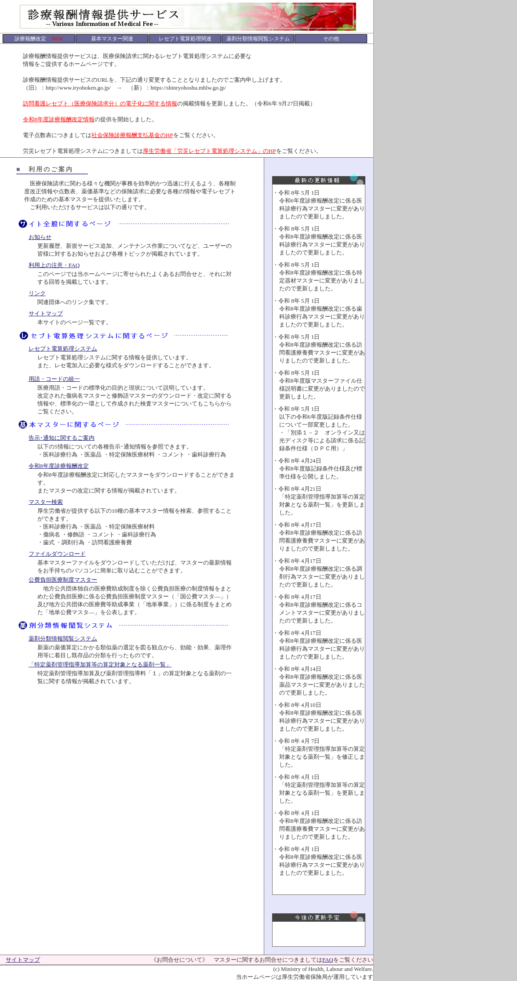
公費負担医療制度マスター (63, 579)
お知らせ (40, 237)
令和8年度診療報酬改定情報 (59, 119)
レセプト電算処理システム (63, 348)
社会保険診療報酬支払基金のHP (132, 135)
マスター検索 (46, 502)
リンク (37, 293)
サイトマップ (46, 313)
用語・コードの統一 (54, 379)
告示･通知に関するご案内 (62, 437)
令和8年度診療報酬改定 (59, 466)
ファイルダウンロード (57, 553)
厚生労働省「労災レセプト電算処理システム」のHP (209, 151)
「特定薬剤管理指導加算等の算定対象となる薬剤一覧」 (100, 664)
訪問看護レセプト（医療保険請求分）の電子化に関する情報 (100, 103)
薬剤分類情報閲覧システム (63, 638)
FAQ (327, 959)
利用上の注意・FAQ (54, 265)
